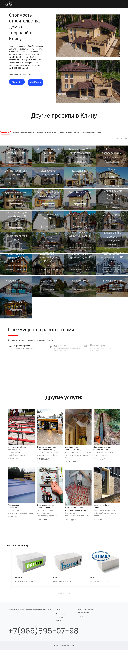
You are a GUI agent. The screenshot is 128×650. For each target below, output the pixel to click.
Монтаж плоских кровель (86, 609)
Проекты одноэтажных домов (69, 132)
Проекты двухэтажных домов (92, 132)
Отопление (59, 617)
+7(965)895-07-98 (43, 631)
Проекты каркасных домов (46, 132)
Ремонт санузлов (83, 613)
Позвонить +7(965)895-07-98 (35, 82)
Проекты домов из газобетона (23, 132)
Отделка (81, 616)
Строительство (61, 614)
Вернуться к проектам (16, 81)
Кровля (58, 620)
